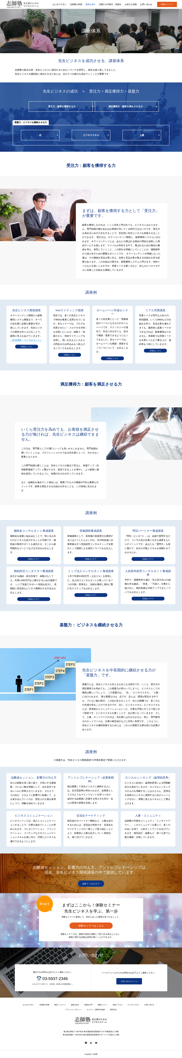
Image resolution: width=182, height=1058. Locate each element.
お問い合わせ (149, 1005)
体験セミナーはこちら (91, 925)
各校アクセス (118, 1005)
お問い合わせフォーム (129, 981)
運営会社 (113, 1010)
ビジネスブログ (133, 1005)
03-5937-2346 (55, 978)
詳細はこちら (26, 346)
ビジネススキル (91, 135)
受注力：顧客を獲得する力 (62, 106)
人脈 (142, 135)
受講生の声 (88, 1005)
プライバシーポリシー (73, 1010)
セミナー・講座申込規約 (96, 1010)
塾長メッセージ (60, 1005)
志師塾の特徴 (44, 1005)
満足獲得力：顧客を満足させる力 (125, 106)
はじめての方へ (28, 1005)
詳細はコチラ (33, 559)
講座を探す (75, 1005)
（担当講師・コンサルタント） (26, 340)
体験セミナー (167, 4)
